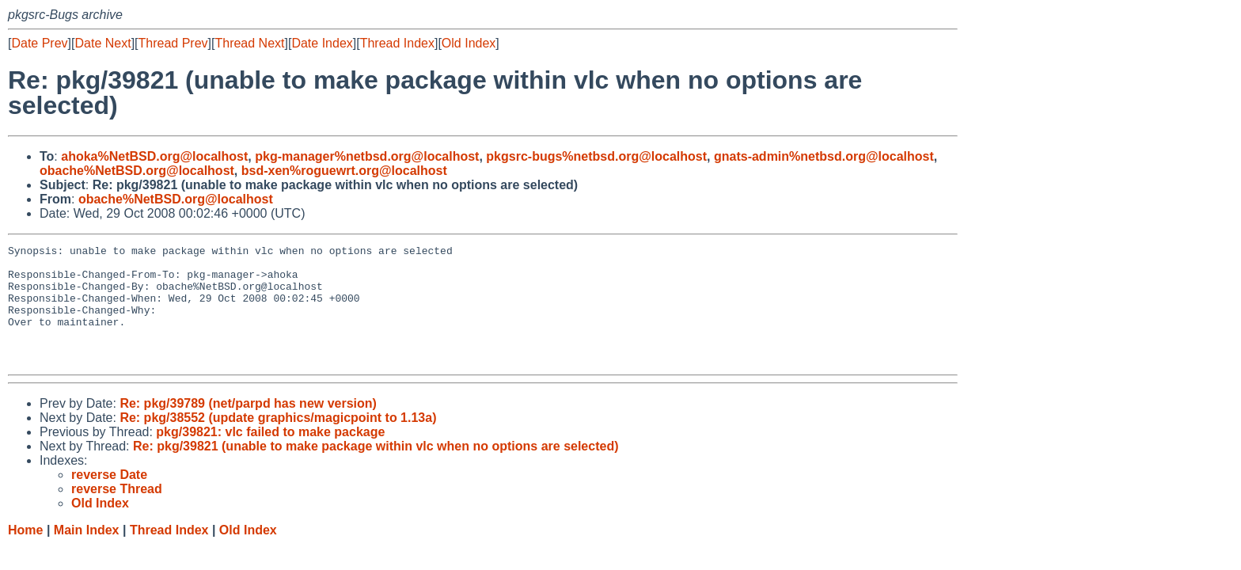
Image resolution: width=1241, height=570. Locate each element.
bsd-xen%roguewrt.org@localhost (344, 170)
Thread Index (397, 43)
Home (25, 553)
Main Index (87, 553)
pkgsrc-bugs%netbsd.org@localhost (596, 156)
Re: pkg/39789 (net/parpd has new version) (248, 427)
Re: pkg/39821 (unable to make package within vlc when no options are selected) (376, 470)
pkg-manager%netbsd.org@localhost (367, 156)
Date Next (102, 43)
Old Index (468, 43)
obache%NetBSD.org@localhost (137, 170)
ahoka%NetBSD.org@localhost (154, 156)
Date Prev (39, 43)
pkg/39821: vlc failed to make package (270, 455)
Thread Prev (173, 43)
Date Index (321, 43)
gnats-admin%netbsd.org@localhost (824, 156)
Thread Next (249, 43)
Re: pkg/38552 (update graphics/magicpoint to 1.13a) (278, 441)
